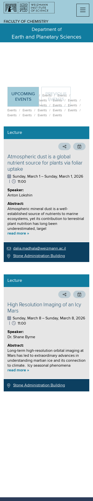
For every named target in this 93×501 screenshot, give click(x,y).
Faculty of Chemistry (26, 21)
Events (12, 110)
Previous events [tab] (56, 96)
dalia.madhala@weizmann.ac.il (39, 248)
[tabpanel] (46, 258)
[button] (82, 10)
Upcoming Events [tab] (25, 98)
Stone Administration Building (39, 255)
